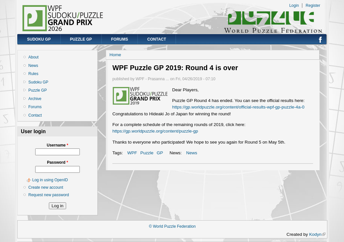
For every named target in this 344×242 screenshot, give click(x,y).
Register (313, 5)
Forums (119, 39)
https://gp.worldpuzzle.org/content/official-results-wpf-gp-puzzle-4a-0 (238, 107)
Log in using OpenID (50, 180)
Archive (34, 98)
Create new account (45, 187)
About (33, 57)
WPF (132, 152)
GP (160, 152)
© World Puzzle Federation (172, 226)
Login (294, 5)
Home (115, 54)
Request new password (48, 195)
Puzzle (146, 152)
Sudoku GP (39, 39)
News (33, 65)
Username (57, 145)
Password (57, 162)
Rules (33, 73)
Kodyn (317, 234)
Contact (156, 39)
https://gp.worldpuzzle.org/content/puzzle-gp (155, 131)
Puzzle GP (81, 39)
